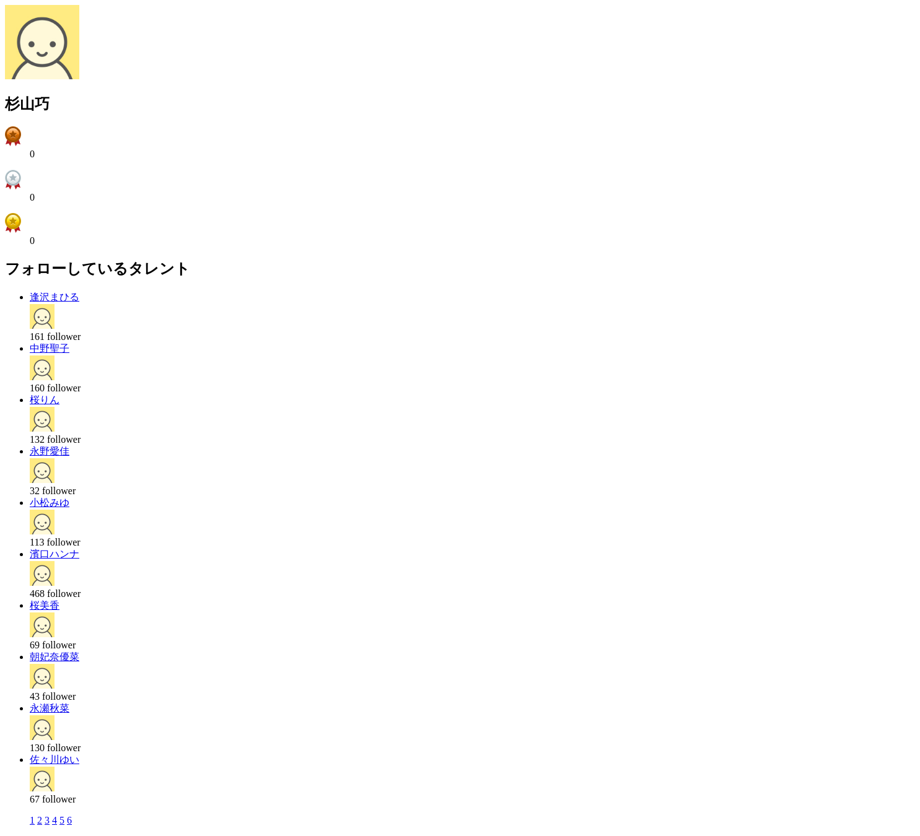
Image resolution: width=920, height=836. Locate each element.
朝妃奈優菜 (54, 656)
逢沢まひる (54, 297)
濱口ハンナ (54, 554)
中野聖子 (49, 348)
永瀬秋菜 (49, 708)
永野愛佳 (49, 451)
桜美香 (44, 605)
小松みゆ (49, 502)
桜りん (44, 399)
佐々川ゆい (54, 759)
